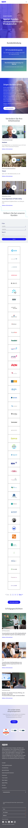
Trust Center (5, 777)
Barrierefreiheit (5, 770)
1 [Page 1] (10, 594)
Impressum (4, 775)
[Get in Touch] (9, 108)
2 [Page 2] (12, 594)
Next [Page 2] (20, 594)
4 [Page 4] (15, 594)
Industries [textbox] (4, 229)
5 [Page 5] (17, 594)
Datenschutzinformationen (8, 772)
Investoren (4, 787)
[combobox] (14, 226)
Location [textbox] (3, 226)
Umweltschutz (5, 767)
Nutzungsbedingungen (7, 765)
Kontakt (3, 762)
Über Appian (4, 780)
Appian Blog (4, 782)
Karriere (4, 785)
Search (14, 239)
